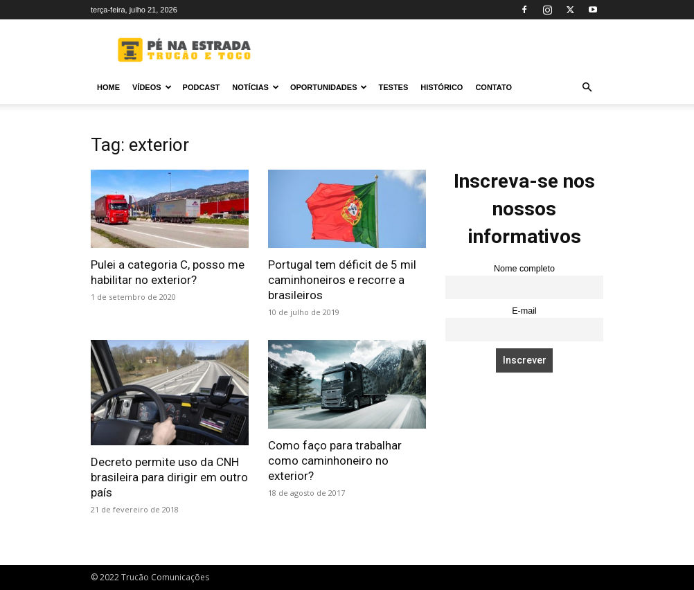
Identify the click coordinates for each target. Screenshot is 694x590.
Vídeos (152, 87)
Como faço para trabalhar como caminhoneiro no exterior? (335, 460)
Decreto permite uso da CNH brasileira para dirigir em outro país (169, 477)
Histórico (441, 87)
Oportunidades (329, 87)
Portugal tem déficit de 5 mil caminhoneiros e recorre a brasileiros (342, 280)
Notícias (255, 87)
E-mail (524, 311)
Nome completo (524, 269)
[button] (586, 87)
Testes (393, 87)
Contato (493, 87)
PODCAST (201, 87)
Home (108, 87)
